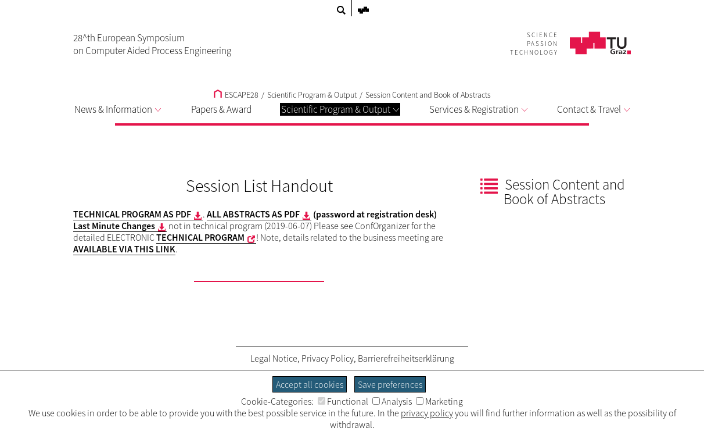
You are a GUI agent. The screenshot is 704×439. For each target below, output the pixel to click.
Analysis (392, 401)
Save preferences (390, 384)
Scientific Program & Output (340, 109)
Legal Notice (273, 358)
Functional (343, 401)
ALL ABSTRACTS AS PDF (253, 214)
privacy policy (427, 413)
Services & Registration (478, 109)
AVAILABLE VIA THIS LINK (124, 249)
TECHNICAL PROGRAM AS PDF (132, 214)
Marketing (439, 401)
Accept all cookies (309, 384)
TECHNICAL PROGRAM (200, 237)
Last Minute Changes (114, 225)
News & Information (117, 109)
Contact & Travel (593, 109)
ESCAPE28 (236, 95)
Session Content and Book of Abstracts (428, 95)
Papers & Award (221, 109)
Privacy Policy (327, 358)
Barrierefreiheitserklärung (406, 358)
